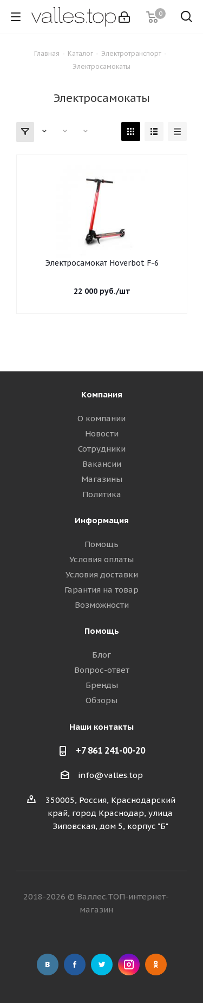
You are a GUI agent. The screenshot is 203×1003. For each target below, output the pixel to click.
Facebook (75, 964)
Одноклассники (156, 964)
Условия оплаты (101, 559)
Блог (101, 655)
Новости (102, 433)
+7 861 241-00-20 (110, 750)
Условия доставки (102, 574)
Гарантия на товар (101, 589)
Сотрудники (102, 448)
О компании (101, 418)
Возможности (102, 605)
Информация (102, 520)
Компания (101, 394)
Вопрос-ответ (101, 670)
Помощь (101, 544)
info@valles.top (110, 775)
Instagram (129, 964)
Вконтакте (47, 964)
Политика (101, 494)
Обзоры (101, 700)
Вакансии (101, 464)
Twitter (102, 964)
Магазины (101, 479)
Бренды (102, 685)
